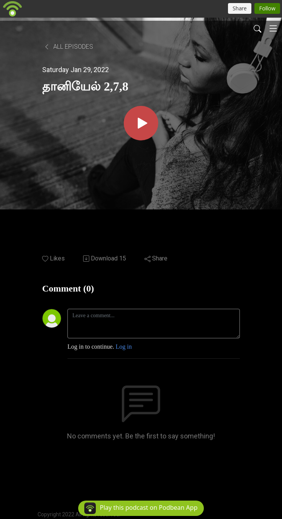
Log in (124, 346)
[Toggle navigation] (273, 28)
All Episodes (68, 46)
